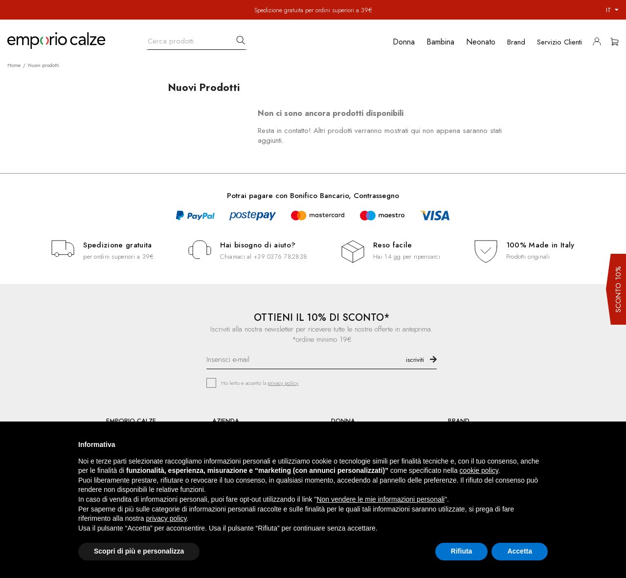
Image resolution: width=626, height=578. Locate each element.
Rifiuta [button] (461, 551)
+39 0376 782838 (280, 256)
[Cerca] (196, 39)
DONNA (343, 421)
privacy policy (283, 383)
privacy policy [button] (166, 518)
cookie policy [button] (479, 470)
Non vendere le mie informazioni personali (380, 499)
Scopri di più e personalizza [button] (139, 551)
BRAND (459, 421)
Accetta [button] (519, 551)
